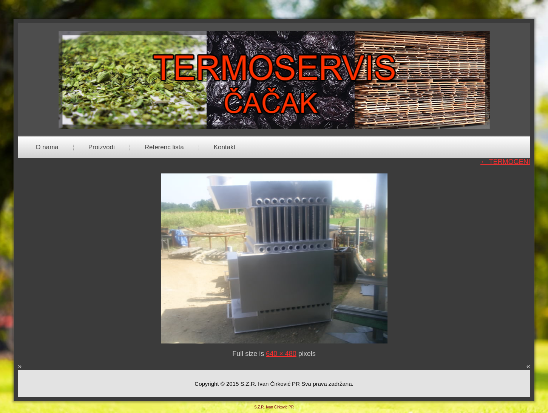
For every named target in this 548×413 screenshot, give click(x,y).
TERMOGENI (505, 162)
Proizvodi (101, 147)
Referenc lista (164, 147)
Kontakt (225, 147)
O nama (47, 147)
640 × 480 (281, 353)
